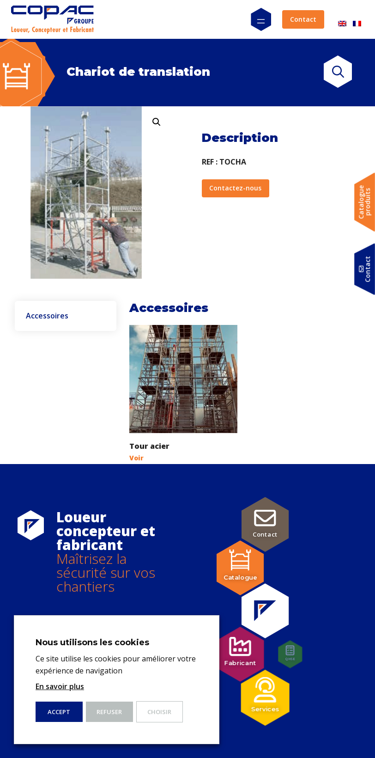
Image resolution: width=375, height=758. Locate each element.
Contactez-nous (235, 187)
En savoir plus (60, 686)
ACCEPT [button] (59, 712)
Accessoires (47, 316)
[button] (156, 122)
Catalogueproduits (364, 202)
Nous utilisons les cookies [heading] (92, 642)
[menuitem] (342, 20)
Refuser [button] (109, 712)
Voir (136, 457)
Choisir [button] (159, 712)
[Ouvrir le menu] (261, 19)
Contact (303, 19)
